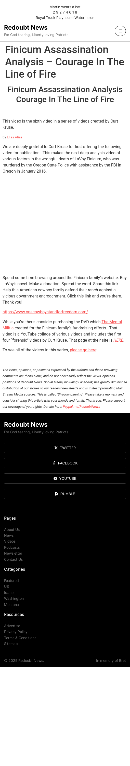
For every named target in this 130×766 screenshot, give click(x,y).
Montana (11, 604)
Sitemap (11, 643)
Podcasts (12, 547)
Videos (10, 541)
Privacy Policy (16, 631)
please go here (83, 350)
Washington (14, 598)
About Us (12, 529)
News (9, 535)
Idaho (9, 592)
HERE (118, 340)
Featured (11, 580)
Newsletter (13, 553)
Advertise (12, 626)
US (6, 586)
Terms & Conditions (20, 638)
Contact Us (13, 559)
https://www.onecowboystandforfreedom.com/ (45, 311)
